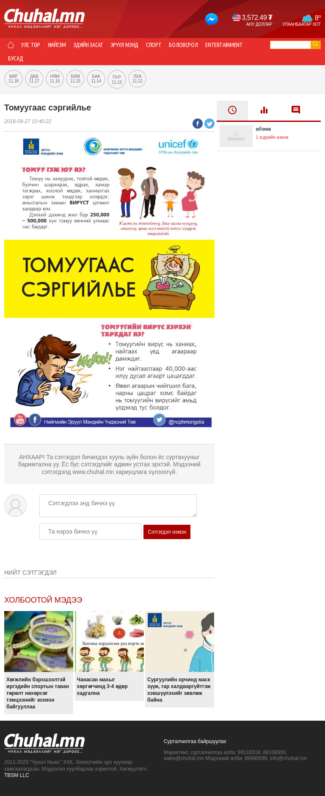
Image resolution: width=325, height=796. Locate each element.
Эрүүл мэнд (124, 44)
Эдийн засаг (87, 44)
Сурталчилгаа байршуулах (195, 741)
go (315, 44)
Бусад (15, 58)
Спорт (153, 44)
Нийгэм (57, 44)
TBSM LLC (16, 775)
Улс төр (30, 44)
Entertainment (223, 44)
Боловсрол (183, 44)
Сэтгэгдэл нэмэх (167, 532)
